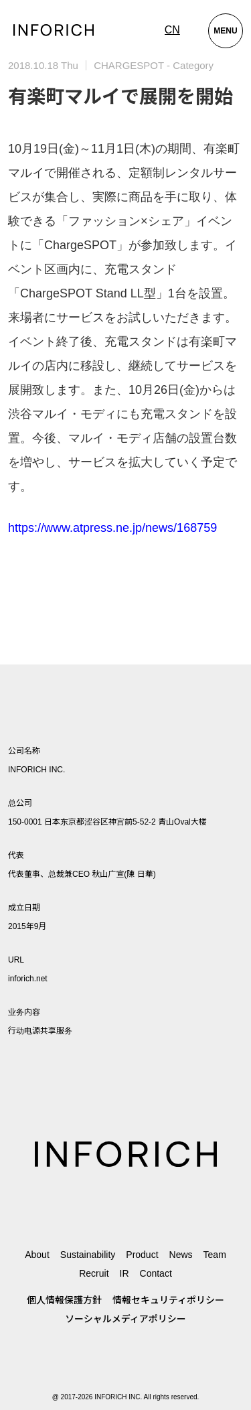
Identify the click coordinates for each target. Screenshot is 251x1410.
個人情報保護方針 (64, 1300)
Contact (156, 1273)
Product (142, 1254)
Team (214, 1254)
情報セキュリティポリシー (168, 1300)
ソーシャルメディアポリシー (125, 1319)
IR (124, 1273)
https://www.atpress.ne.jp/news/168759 (112, 528)
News (181, 1254)
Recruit (93, 1273)
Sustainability (88, 1254)
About (37, 1254)
